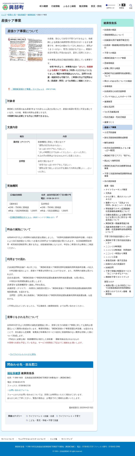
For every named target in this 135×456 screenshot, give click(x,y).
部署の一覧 (12, 15)
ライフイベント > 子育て (69, 416)
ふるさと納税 (69, 6)
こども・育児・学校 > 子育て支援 (43, 420)
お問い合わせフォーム (19, 390)
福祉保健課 (22, 15)
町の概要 (44, 6)
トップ (3, 15)
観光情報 (83, 6)
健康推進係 (31, 15)
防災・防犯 (96, 6)
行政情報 (55, 6)
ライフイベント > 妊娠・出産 (41, 416)
